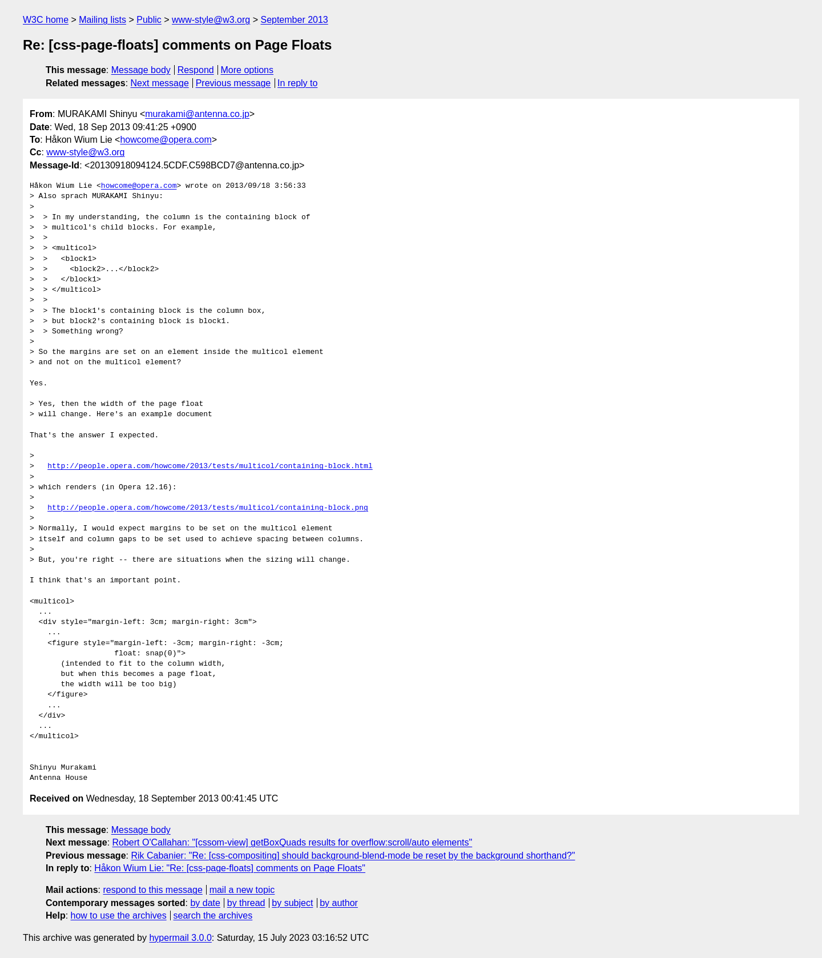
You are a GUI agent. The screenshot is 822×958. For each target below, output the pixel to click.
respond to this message (152, 890)
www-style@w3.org (211, 20)
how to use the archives (119, 915)
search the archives (213, 915)
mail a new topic (242, 890)
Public (149, 20)
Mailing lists (102, 20)
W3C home (45, 20)
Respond (196, 70)
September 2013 (294, 20)
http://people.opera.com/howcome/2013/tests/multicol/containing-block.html (209, 466)
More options (247, 70)
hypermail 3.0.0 (180, 938)
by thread (246, 903)
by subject (292, 903)
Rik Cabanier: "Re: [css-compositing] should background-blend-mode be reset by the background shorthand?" (353, 855)
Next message (160, 83)
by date (205, 903)
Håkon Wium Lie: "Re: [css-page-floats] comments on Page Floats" (229, 868)
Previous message (233, 83)
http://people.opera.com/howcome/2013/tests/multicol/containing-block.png (207, 508)
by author (339, 903)
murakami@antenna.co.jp (197, 114)
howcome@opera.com (165, 139)
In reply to (297, 83)
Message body (141, 70)
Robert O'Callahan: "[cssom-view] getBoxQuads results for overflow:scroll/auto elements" (292, 842)
